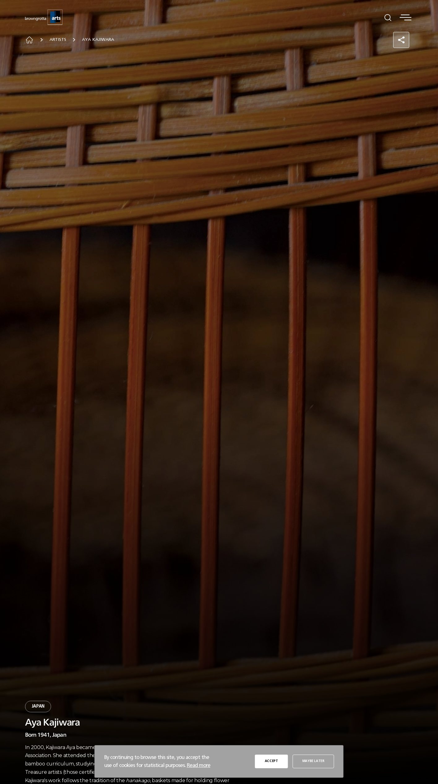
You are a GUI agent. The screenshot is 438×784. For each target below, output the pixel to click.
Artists (57, 39)
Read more (198, 765)
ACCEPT (271, 761)
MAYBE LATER (313, 761)
